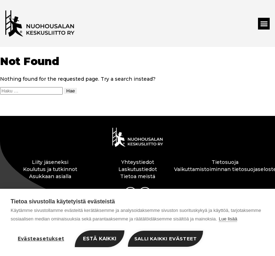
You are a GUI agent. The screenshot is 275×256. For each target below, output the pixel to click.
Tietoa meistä (137, 176)
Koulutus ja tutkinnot (50, 169)
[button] (264, 24)
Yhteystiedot (137, 162)
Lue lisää (228, 219)
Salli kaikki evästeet (165, 238)
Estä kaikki (99, 238)
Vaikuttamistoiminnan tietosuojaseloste (225, 169)
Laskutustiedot (137, 169)
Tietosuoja (225, 162)
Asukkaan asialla (50, 176)
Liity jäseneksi (50, 162)
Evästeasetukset (41, 238)
